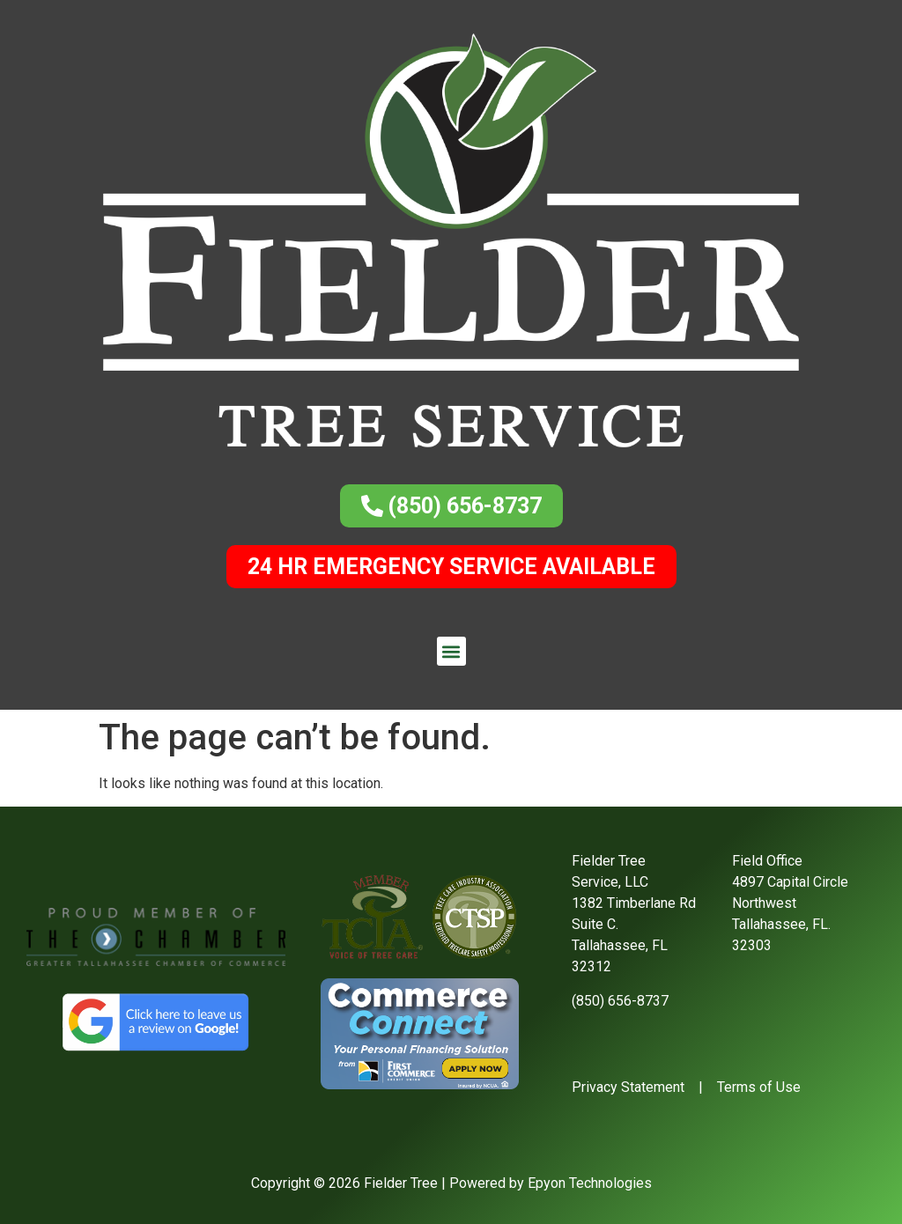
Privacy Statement (628, 1087)
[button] (451, 651)
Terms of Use (759, 1087)
